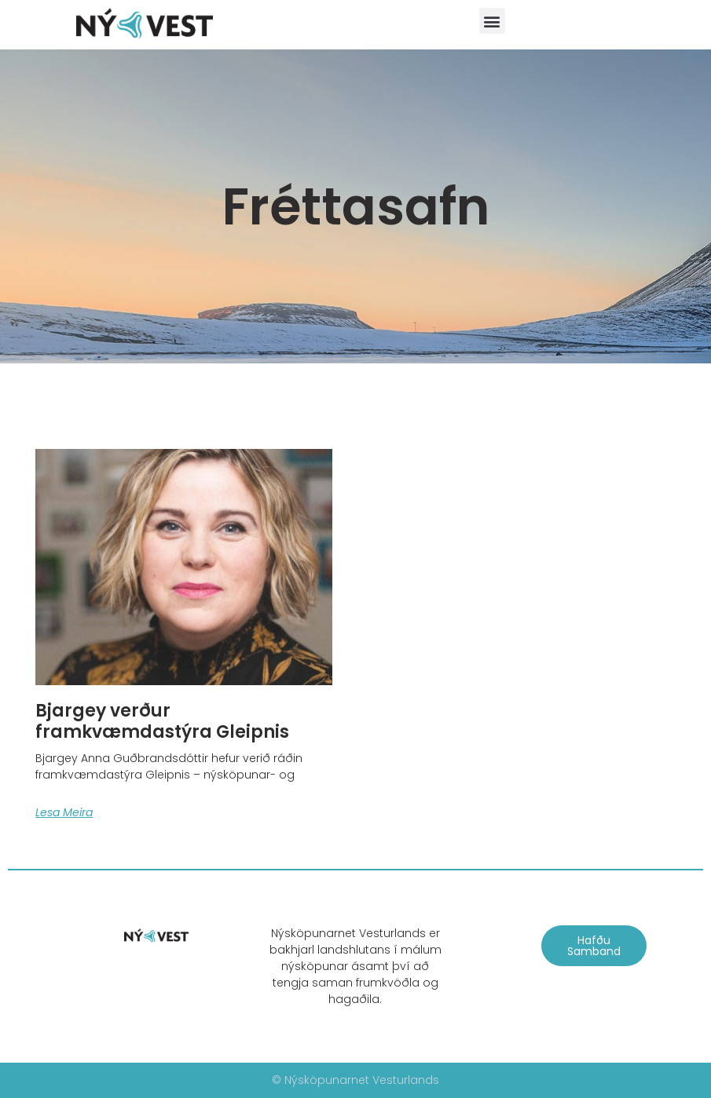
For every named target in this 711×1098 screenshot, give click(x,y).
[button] (492, 21)
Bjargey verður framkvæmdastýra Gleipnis (162, 721)
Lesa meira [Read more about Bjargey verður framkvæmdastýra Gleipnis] (64, 812)
